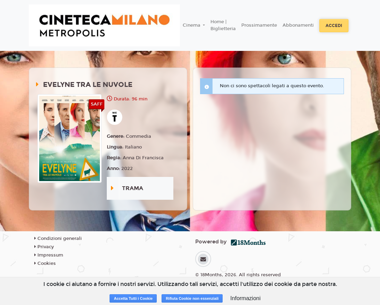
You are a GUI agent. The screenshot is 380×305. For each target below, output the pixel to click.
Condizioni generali (58, 238)
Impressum (48, 255)
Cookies (45, 263)
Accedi (334, 25)
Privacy (44, 247)
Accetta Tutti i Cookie (133, 298)
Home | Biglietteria (223, 25)
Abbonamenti (298, 25)
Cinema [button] (192, 25)
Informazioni (245, 298)
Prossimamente (259, 25)
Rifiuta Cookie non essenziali (192, 298)
